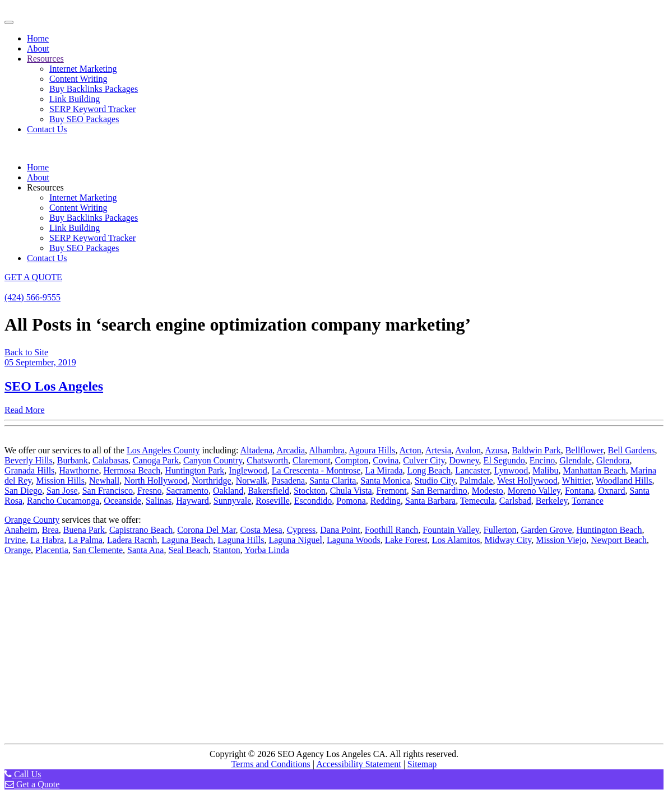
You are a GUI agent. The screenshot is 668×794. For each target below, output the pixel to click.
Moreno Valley (534, 490)
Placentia (51, 550)
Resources (45, 58)
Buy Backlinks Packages (93, 89)
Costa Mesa (261, 530)
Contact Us (47, 129)
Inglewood (248, 470)
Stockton (310, 490)
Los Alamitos (456, 540)
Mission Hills (60, 480)
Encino (542, 460)
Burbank (72, 460)
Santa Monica (385, 480)
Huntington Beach (609, 530)
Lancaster (472, 470)
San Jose (62, 490)
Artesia (438, 450)
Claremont (312, 460)
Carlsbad (515, 500)
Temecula (477, 500)
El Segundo (504, 460)
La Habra (47, 540)
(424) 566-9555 (32, 297)
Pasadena (288, 480)
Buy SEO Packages (84, 119)
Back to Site (26, 352)
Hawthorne (79, 470)
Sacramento (187, 490)
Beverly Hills (28, 460)
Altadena (256, 450)
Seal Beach (188, 550)
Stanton (226, 550)
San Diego (23, 490)
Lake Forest (406, 540)
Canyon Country (212, 460)
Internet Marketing (83, 68)
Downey (464, 460)
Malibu (545, 470)
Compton (352, 460)
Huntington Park (194, 470)
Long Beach (429, 470)
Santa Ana (145, 550)
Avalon (468, 450)
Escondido (313, 500)
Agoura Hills (372, 450)
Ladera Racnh (132, 540)
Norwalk (251, 480)
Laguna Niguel (295, 540)
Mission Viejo (561, 540)
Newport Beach (619, 540)
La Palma (85, 540)
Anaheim (21, 530)
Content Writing (78, 78)
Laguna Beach (187, 540)
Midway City (507, 540)
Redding (385, 500)
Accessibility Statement (358, 764)
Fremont (392, 490)
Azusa (496, 450)
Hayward (192, 500)
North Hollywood (155, 480)
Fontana (579, 490)
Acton (410, 450)
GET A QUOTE (33, 277)
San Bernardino (439, 490)
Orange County (31, 519)
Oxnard (612, 490)
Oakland (228, 490)
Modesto (487, 490)
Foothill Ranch (392, 530)
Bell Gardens (631, 450)
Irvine (15, 540)
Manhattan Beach (594, 470)
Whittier (577, 480)
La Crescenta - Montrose (316, 470)
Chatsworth (267, 460)
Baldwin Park (536, 450)
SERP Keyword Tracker (92, 109)
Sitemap (422, 764)
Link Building (74, 99)
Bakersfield (268, 490)
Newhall (104, 480)
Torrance (588, 500)
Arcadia (290, 450)
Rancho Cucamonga (63, 500)
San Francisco (107, 490)
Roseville (272, 500)
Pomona (350, 500)
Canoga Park (156, 460)
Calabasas (110, 460)
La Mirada (383, 470)
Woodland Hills (624, 480)
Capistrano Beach (141, 530)
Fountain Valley (451, 530)
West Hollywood (527, 480)
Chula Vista (351, 490)
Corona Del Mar (206, 530)
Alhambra (327, 450)
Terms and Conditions (270, 764)
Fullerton (500, 530)
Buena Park (84, 530)
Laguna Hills (240, 540)
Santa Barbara (430, 500)
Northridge (211, 480)
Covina (385, 460)
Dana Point (340, 530)
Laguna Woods (354, 540)
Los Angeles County (163, 450)
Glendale (575, 460)
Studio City (435, 480)
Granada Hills (29, 470)
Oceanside (122, 500)
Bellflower (584, 450)
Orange (17, 550)
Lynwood (511, 470)
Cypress (301, 530)
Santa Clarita (332, 480)
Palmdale (476, 480)
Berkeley (552, 500)
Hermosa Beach (131, 470)
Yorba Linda (266, 550)
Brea (50, 530)
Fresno (149, 490)
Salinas (158, 500)
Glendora (613, 460)
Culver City (423, 460)
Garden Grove (546, 530)
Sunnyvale (233, 500)
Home (38, 38)
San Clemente (98, 550)
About (38, 48)
